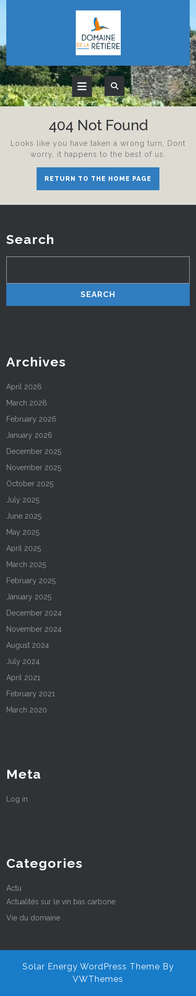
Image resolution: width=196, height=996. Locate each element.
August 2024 (27, 645)
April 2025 (23, 548)
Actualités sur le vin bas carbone (61, 901)
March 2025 (26, 564)
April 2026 (24, 387)
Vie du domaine (33, 918)
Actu (13, 888)
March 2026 (26, 403)
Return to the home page (101, 181)
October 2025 (29, 483)
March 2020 (26, 710)
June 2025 (23, 516)
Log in (17, 799)
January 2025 (28, 597)
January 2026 (29, 435)
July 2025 (22, 500)
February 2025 (30, 580)
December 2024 (34, 613)
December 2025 (33, 451)
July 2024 (23, 661)
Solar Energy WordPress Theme (91, 967)
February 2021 (30, 694)
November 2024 (34, 629)
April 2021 (23, 677)
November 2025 (33, 467)
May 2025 (22, 532)
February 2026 (31, 419)
